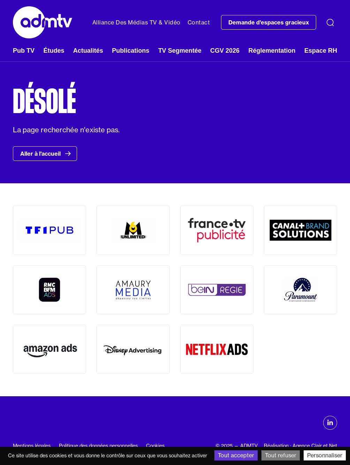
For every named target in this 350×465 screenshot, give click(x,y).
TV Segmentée (179, 50)
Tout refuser (280, 455)
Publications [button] (130, 50)
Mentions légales (32, 446)
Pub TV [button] (24, 50)
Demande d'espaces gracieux (268, 22)
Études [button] (53, 50)
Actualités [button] (88, 50)
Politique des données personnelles (98, 446)
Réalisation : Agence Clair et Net (300, 446)
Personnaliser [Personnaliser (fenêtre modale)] (324, 455)
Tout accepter (236, 455)
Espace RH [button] (320, 50)
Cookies (155, 446)
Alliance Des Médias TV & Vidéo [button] (136, 22)
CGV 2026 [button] (224, 50)
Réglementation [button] (272, 50)
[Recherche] (330, 22)
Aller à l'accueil (45, 153)
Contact (199, 22)
